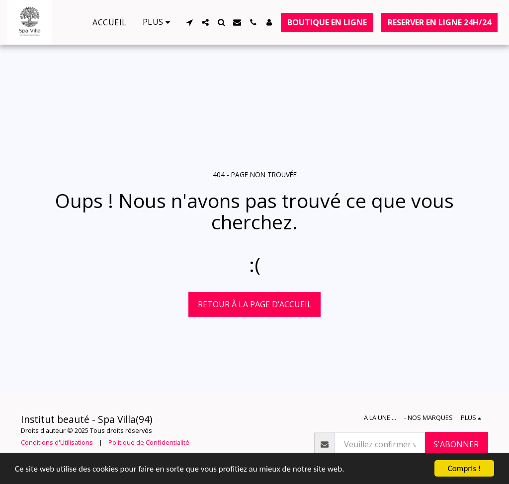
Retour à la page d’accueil (255, 304)
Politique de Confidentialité (148, 442)
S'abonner (456, 444)
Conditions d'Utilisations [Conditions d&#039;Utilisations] (57, 442)
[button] (189, 22)
